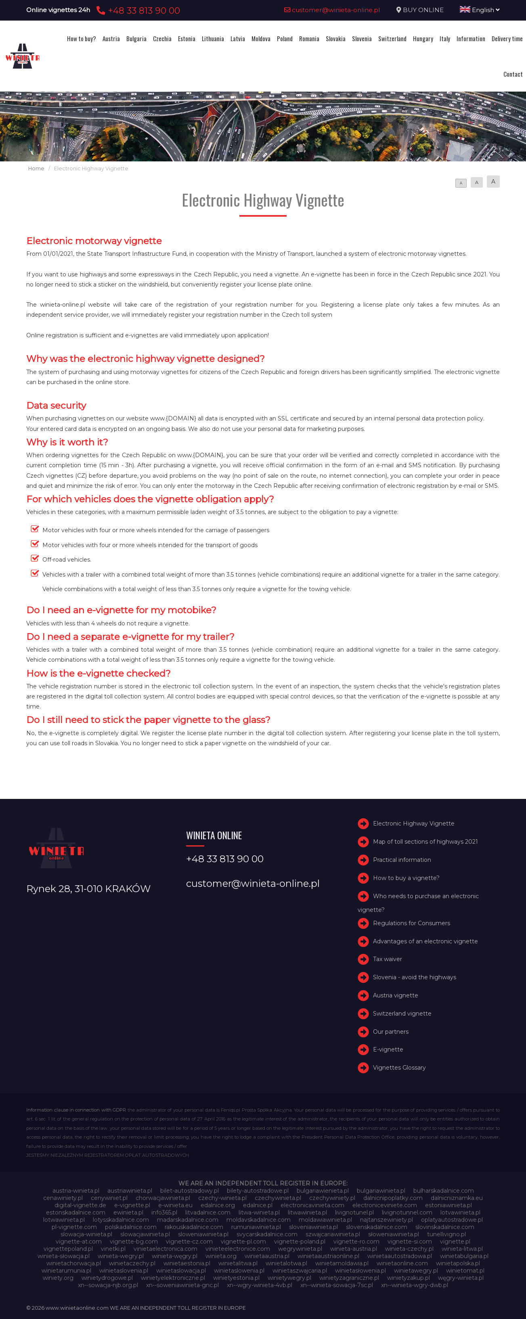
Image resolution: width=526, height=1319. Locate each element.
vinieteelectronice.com (237, 1248)
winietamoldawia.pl (342, 1263)
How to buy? (81, 38)
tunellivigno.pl (446, 1234)
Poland (285, 38)
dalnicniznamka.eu (457, 1198)
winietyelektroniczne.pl (173, 1277)
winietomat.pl (465, 1270)
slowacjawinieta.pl (145, 1234)
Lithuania (213, 38)
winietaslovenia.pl (123, 1270)
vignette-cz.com (189, 1241)
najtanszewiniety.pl (386, 1219)
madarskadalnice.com (187, 1219)
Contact (513, 73)
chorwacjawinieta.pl (163, 1198)
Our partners (391, 1031)
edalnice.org (218, 1205)
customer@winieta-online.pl (332, 10)
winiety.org (58, 1277)
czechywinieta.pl (278, 1198)
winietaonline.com (402, 1263)
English (480, 10)
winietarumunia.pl (66, 1270)
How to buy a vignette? (406, 878)
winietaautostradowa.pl (399, 1256)
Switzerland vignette (402, 1013)
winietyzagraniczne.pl (349, 1277)
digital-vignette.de (80, 1205)
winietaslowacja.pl (181, 1270)
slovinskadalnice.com (444, 1227)
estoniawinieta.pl (448, 1205)
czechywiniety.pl (332, 1198)
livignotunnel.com (407, 1212)
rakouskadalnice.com (194, 1227)
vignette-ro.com (356, 1241)
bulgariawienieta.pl (323, 1190)
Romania (309, 38)
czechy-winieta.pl (222, 1198)
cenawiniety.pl (63, 1198)
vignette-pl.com (243, 1241)
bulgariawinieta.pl (381, 1190)
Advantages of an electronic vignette (425, 941)
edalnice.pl (257, 1205)
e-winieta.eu (175, 1205)
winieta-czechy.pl (409, 1248)
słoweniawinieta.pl (393, 1234)
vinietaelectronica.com (165, 1248)
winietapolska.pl (458, 1263)
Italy (445, 38)
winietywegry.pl (289, 1277)
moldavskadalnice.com (258, 1219)
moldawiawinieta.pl (325, 1219)
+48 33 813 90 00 (137, 10)
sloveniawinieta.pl (313, 1227)
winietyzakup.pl (408, 1277)
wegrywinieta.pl (300, 1248)
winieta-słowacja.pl (64, 1256)
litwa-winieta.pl (259, 1212)
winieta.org (221, 1256)
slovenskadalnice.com (376, 1227)
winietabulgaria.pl (464, 1256)
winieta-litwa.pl (462, 1248)
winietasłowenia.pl (360, 1270)
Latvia (238, 38)
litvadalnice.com (208, 1212)
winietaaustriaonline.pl (328, 1256)
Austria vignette (395, 995)
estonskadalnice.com (75, 1212)
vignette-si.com (410, 1241)
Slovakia (336, 38)
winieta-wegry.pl (121, 1256)
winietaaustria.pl (267, 1256)
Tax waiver (387, 959)
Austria (111, 38)
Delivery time (507, 38)
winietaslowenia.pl (239, 1270)
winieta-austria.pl (353, 1248)
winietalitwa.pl (238, 1263)
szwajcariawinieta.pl (333, 1234)
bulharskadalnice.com (443, 1190)
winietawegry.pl (416, 1270)
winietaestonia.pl (186, 1263)
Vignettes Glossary (399, 1067)
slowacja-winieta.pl (86, 1234)
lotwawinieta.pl (64, 1219)
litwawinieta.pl (307, 1212)
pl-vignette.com (74, 1227)
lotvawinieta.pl (460, 1212)
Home (36, 168)
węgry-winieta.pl (461, 1277)
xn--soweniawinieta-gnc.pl (182, 1285)
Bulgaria (136, 38)
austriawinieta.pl (129, 1190)
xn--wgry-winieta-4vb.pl (259, 1285)
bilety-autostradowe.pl (258, 1190)
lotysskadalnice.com (121, 1219)
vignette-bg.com (134, 1241)
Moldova (260, 38)
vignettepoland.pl (68, 1248)
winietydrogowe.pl (107, 1277)
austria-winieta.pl (75, 1190)
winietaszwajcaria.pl (299, 1270)
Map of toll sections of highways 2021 (425, 841)
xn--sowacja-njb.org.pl (108, 1285)
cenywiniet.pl (109, 1198)
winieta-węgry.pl (174, 1256)
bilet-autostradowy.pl (189, 1190)
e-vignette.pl (132, 1205)
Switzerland (392, 38)
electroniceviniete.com (384, 1205)
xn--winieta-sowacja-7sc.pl (336, 1285)
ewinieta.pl (128, 1212)
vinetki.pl (113, 1248)
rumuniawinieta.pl (256, 1227)
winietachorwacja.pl (73, 1263)
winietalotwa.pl (286, 1263)
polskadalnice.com (131, 1227)
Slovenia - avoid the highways (414, 977)
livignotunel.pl (354, 1212)
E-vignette (388, 1049)
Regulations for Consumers (411, 923)
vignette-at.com (79, 1241)
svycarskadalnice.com (267, 1234)
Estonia (186, 38)
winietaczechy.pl (132, 1263)
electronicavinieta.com (312, 1205)
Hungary (423, 38)
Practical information (402, 859)
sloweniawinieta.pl (203, 1234)
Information (471, 38)
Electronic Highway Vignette (414, 823)
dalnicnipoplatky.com (393, 1198)
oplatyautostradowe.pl (452, 1219)
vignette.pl (455, 1241)
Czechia (162, 38)
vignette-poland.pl (299, 1241)
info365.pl (164, 1212)
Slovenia (362, 38)
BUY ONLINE (423, 10)
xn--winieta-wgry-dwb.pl (414, 1285)
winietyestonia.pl (236, 1277)
